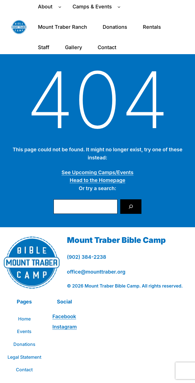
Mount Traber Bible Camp (116, 240)
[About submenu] (59, 6)
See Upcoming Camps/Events (98, 172)
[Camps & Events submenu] (119, 6)
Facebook (64, 316)
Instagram (64, 327)
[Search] (130, 206)
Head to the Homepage (97, 180)
